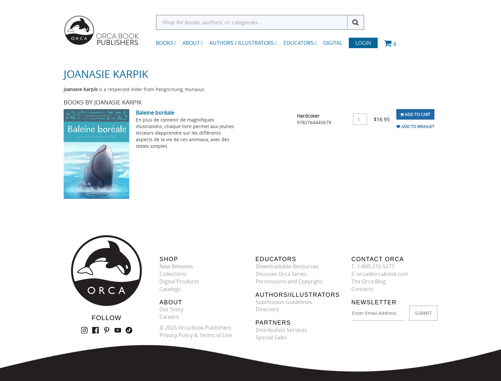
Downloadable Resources (287, 266)
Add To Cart (415, 114)
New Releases (176, 266)
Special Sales (271, 337)
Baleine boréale (155, 112)
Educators (300, 43)
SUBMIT (423, 313)
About (192, 43)
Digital (332, 43)
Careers (169, 316)
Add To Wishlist (415, 126)
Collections (173, 273)
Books (164, 43)
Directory (267, 309)
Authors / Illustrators (243, 43)
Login (363, 43)
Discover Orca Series (281, 273)
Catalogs (170, 289)
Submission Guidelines (284, 302)
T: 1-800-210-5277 (372, 266)
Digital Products (179, 281)
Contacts (362, 289)
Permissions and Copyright (289, 281)
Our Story (171, 309)
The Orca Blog (368, 281)
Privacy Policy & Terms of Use (195, 335)
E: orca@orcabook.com (379, 273)
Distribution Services (281, 329)
